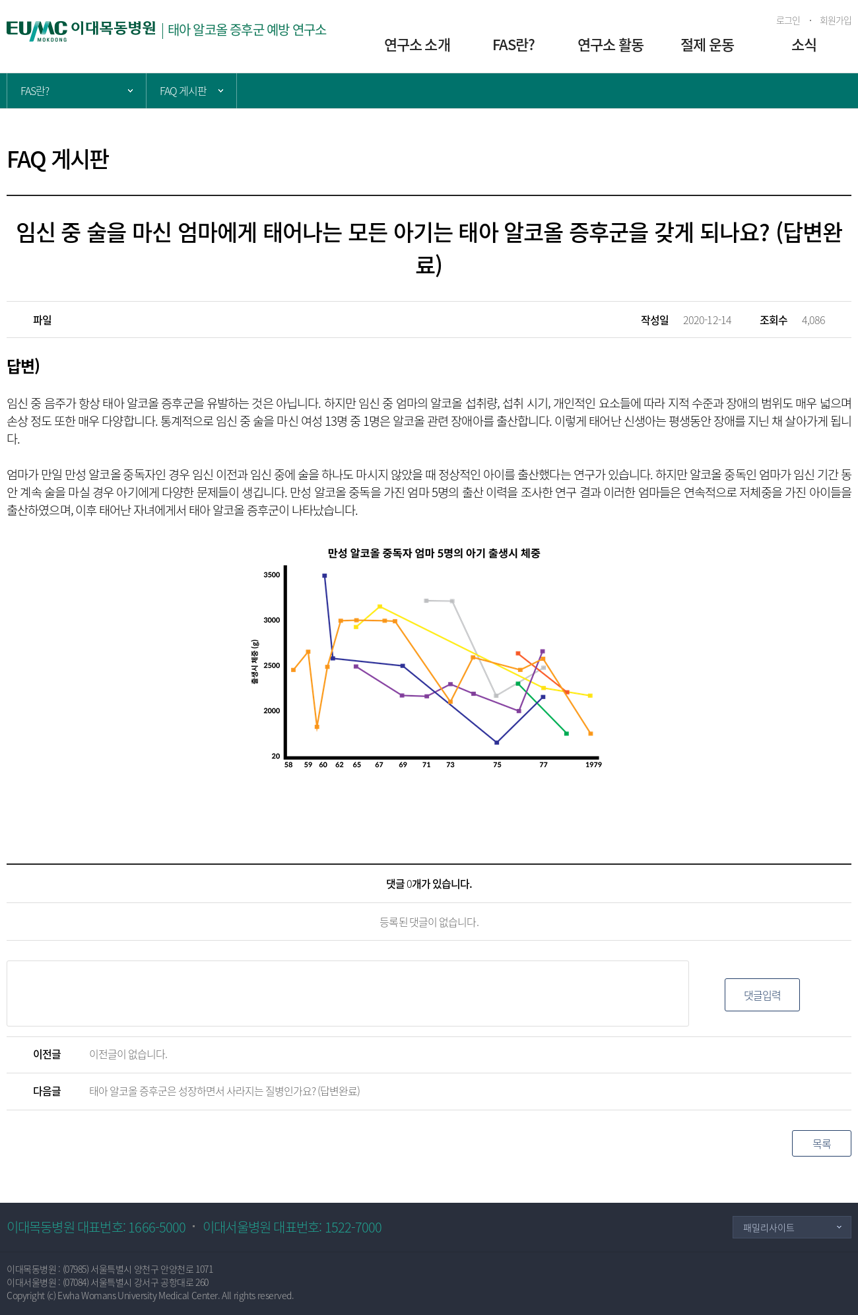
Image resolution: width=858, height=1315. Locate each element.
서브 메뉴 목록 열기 (191, 90)
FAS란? (513, 44)
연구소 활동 (611, 44)
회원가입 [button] (835, 19)
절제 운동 (707, 44)
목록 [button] (821, 1143)
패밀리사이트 (769, 1227)
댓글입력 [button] (762, 995)
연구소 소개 (417, 44)
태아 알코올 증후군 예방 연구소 (247, 29)
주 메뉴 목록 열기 (77, 90)
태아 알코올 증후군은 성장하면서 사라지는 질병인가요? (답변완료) (224, 1090)
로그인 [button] (788, 19)
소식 (803, 44)
